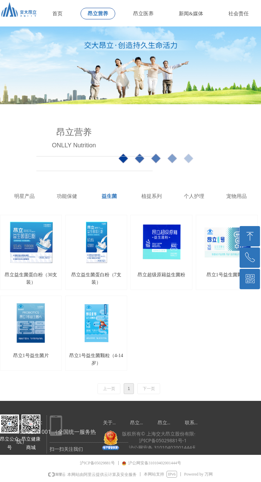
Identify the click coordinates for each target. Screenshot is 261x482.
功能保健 (67, 196)
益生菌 (109, 196)
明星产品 (24, 196)
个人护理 (194, 196)
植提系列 (151, 196)
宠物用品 (236, 196)
